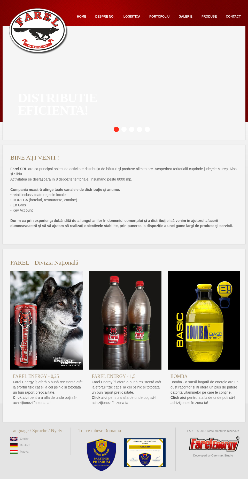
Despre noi (104, 16)
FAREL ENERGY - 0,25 (36, 376)
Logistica (131, 16)
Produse (209, 16)
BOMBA (179, 376)
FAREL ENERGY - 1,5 (113, 376)
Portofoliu (159, 16)
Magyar (19, 451)
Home (81, 16)
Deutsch (20, 445)
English (19, 438)
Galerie (185, 16)
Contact (233, 16)
